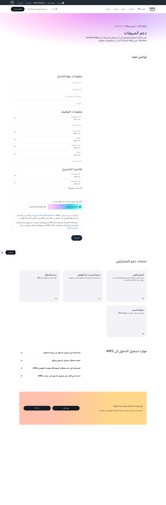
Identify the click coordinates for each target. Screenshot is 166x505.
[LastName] (47, 89)
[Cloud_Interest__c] (47, 194)
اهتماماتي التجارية (73, 207)
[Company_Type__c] (47, 132)
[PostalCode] (47, 160)
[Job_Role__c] (47, 118)
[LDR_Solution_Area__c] (47, 175)
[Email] (47, 96)
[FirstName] (47, 82)
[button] (141, 9)
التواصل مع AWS (130, 26)
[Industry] (47, 139)
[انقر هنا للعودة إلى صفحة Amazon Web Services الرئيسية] (152, 10)
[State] (47, 153)
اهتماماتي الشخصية (37, 207)
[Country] (47, 146)
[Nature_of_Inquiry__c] (47, 182)
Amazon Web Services (45, 215)
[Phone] (47, 103)
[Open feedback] (2, 252)
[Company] (47, 125)
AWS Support (142, 26)
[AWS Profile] (12, 2)
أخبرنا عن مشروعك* (75, 188)
